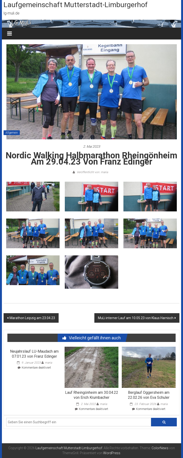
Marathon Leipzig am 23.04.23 (32, 318)
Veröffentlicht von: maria (92, 172)
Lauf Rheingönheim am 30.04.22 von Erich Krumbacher (91, 395)
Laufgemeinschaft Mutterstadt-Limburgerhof (76, 4)
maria (48, 362)
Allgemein (11, 132)
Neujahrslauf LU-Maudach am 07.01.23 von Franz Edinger (34, 354)
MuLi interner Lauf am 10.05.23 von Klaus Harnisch (135, 318)
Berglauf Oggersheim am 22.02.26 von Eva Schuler (148, 395)
